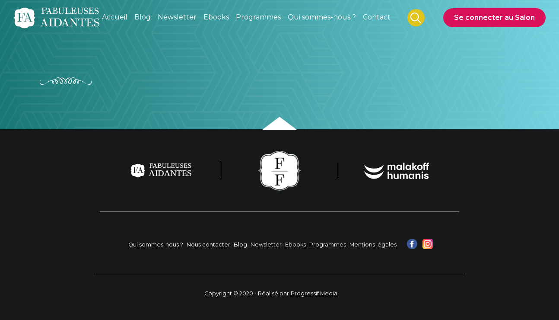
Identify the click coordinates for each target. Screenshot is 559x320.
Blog (240, 244)
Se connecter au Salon (494, 17)
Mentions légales (373, 244)
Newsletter (266, 244)
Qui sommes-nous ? (155, 244)
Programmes (327, 244)
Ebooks (295, 244)
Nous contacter (208, 244)
